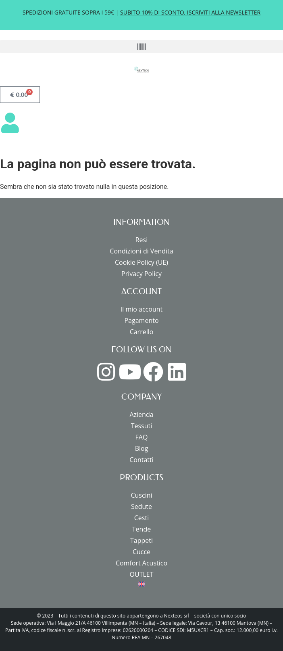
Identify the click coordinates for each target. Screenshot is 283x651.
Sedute (141, 506)
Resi (141, 239)
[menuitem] (141, 584)
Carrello (142, 331)
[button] (141, 46)
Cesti (141, 517)
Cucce (141, 551)
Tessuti (141, 425)
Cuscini (141, 495)
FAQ (141, 437)
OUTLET (142, 574)
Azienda (141, 414)
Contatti (141, 459)
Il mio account (141, 309)
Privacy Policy (141, 273)
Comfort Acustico (141, 563)
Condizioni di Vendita (141, 251)
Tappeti (141, 540)
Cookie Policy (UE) (141, 262)
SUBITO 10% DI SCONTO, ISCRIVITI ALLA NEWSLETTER (190, 12)
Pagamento (141, 320)
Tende (141, 529)
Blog (141, 448)
